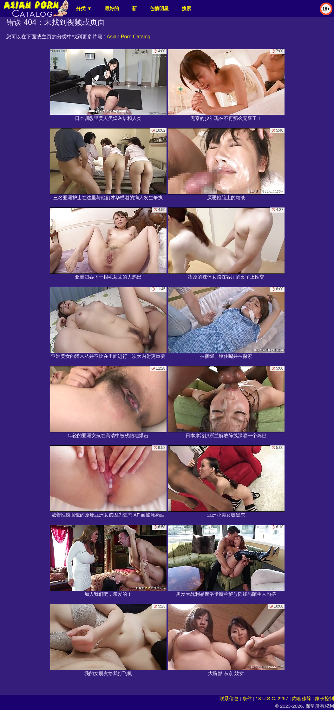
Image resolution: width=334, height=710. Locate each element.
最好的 (112, 8)
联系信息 (229, 698)
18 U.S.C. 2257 (272, 698)
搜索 (186, 8)
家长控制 (324, 698)
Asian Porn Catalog (128, 36)
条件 (247, 698)
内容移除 (301, 698)
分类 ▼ (84, 8)
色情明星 (159, 8)
